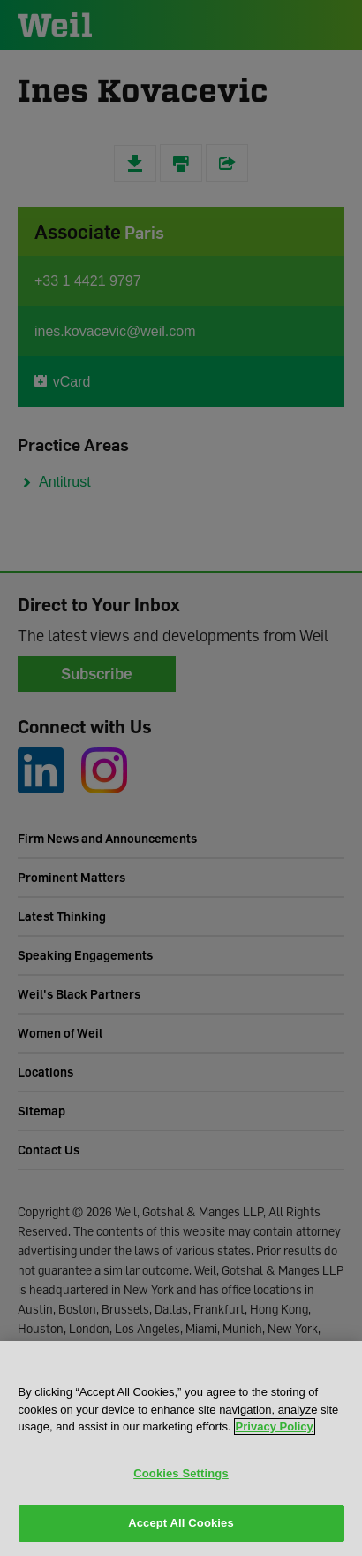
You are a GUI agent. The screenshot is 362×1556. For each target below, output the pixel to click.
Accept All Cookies (181, 1522)
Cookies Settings (181, 1473)
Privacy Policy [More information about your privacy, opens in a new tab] (274, 1426)
